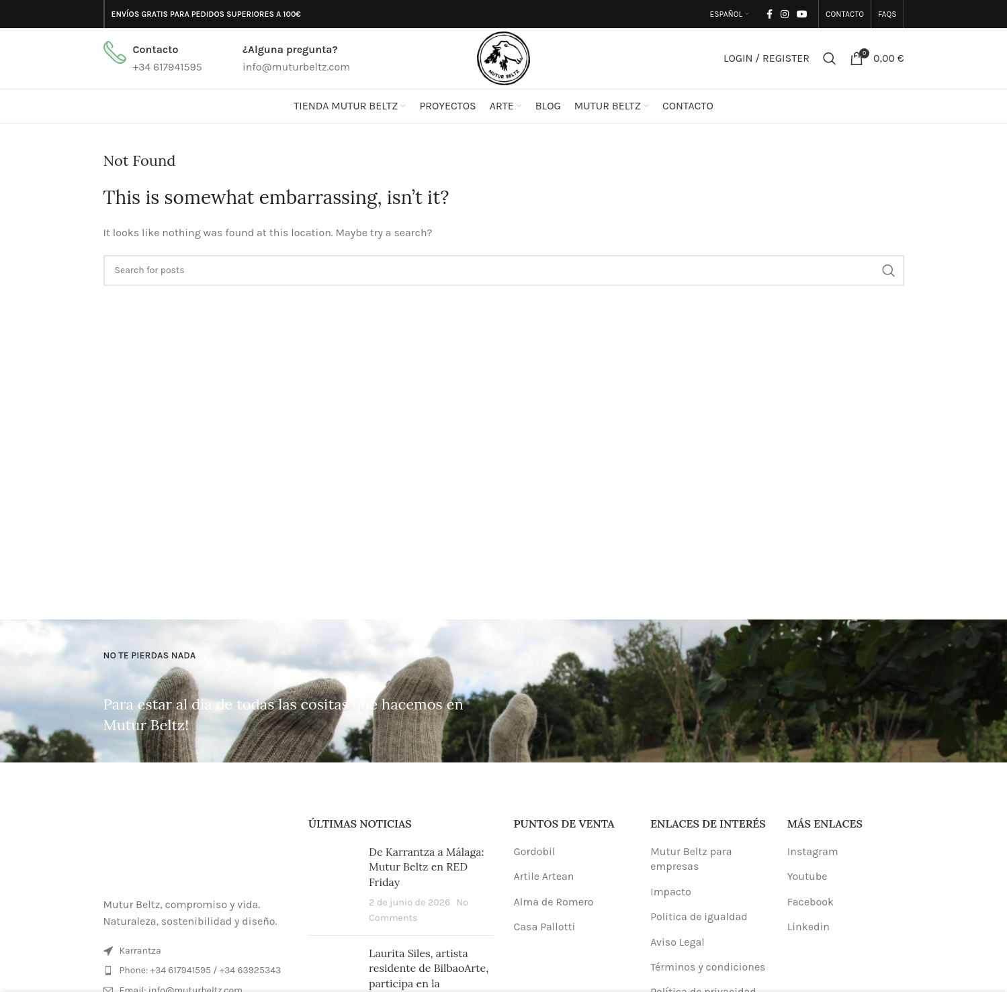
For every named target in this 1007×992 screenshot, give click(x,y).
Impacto (670, 891)
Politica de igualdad (699, 916)
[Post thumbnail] (333, 884)
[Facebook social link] (769, 14)
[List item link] (196, 970)
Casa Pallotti (545, 926)
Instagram (812, 851)
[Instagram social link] (785, 14)
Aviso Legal (677, 942)
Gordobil (535, 851)
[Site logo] (504, 57)
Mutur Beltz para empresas (691, 859)
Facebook (810, 901)
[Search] (829, 58)
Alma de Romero (554, 901)
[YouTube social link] (802, 14)
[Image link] (196, 848)
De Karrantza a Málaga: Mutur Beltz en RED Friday (426, 867)
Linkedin (808, 926)
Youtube (807, 876)
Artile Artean (544, 876)
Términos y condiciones (707, 966)
